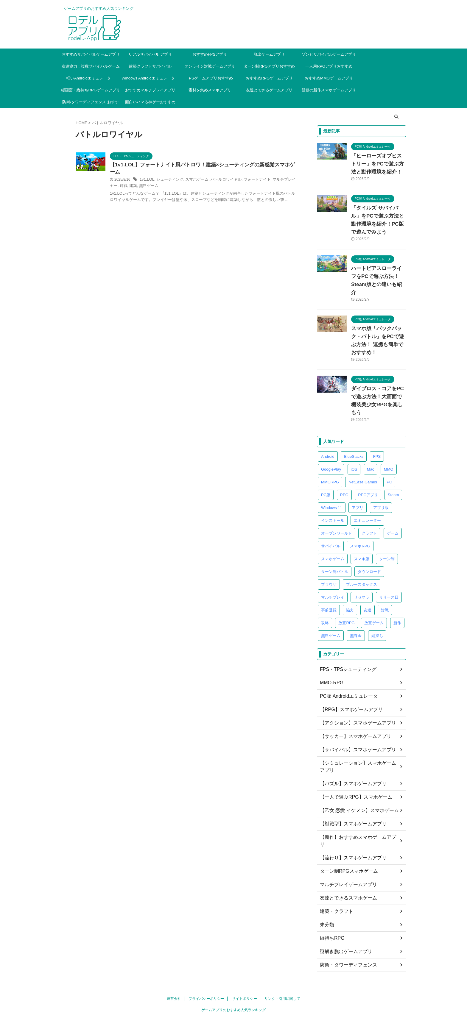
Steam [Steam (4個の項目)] (393, 462)
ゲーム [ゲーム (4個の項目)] (392, 501)
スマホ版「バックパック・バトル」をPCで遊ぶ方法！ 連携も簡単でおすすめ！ (378, 320)
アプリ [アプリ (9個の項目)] (357, 475)
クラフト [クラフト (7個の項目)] (369, 501)
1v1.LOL (176, 181)
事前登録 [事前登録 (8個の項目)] (329, 578)
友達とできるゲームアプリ (269, 90)
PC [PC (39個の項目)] (389, 450)
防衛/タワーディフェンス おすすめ (90, 104)
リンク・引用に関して (282, 952)
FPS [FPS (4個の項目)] (377, 424)
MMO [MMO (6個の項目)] (388, 437)
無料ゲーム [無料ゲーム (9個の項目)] (330, 603)
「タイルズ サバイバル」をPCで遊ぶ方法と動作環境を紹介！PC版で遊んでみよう (377, 216)
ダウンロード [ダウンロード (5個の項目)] (369, 539)
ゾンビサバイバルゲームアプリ (329, 54)
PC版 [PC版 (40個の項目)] (325, 462)
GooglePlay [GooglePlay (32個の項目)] (331, 437)
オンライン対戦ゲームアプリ (210, 66)
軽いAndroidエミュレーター (90, 78)
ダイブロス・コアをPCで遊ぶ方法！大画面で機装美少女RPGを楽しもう (378, 372)
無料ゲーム (197, 187)
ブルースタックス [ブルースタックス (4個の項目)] (361, 552)
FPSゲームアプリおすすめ (209, 78)
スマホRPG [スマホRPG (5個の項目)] (360, 514)
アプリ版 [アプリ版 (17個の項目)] (381, 475)
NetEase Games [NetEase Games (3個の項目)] (362, 450)
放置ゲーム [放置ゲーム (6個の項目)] (374, 590)
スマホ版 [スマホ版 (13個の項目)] (361, 526)
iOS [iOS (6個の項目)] (354, 437)
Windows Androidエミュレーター (150, 78)
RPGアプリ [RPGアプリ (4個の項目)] (368, 462)
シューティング (197, 181)
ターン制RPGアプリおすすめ (269, 66)
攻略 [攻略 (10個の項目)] (325, 590)
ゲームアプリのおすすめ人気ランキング (233, 963)
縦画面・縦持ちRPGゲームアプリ (90, 90)
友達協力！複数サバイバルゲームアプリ (91, 68)
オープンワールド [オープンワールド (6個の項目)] (336, 501)
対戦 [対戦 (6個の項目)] (385, 578)
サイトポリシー (244, 952)
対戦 (174, 187)
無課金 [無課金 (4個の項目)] (356, 603)
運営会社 (174, 952)
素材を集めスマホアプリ (210, 90)
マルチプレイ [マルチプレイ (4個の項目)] (332, 565)
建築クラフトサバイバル (150, 66)
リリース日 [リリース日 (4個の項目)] (388, 565)
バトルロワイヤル (249, 181)
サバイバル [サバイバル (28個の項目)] (330, 514)
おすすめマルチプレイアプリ (150, 90)
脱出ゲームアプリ (269, 54)
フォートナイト (278, 181)
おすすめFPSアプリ (209, 54)
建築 (182, 187)
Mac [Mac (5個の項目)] (370, 437)
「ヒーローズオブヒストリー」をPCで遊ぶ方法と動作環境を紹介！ (377, 164)
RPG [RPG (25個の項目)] (344, 462)
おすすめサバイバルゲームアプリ (91, 54)
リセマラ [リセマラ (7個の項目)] (361, 565)
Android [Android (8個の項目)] (327, 424)
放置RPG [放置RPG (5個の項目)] (346, 590)
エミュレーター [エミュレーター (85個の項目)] (367, 488)
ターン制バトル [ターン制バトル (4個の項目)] (334, 539)
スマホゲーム (222, 181)
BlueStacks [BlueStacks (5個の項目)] (353, 424)
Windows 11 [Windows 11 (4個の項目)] (331, 475)
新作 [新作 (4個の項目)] (397, 590)
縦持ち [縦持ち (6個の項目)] (377, 603)
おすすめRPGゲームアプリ (269, 78)
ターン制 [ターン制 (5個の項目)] (387, 526)
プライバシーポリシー (206, 952)
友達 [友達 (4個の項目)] (367, 578)
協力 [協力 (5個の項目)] (350, 578)
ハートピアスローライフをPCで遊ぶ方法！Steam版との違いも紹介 (377, 268)
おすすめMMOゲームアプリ (329, 78)
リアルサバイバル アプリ (150, 54)
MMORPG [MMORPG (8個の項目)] (330, 450)
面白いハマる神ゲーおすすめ (150, 102)
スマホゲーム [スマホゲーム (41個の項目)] (332, 526)
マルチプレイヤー (154, 187)
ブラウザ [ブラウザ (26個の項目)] (329, 552)
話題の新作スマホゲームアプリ (329, 90)
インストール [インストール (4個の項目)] (332, 488)
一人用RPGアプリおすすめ (328, 66)
